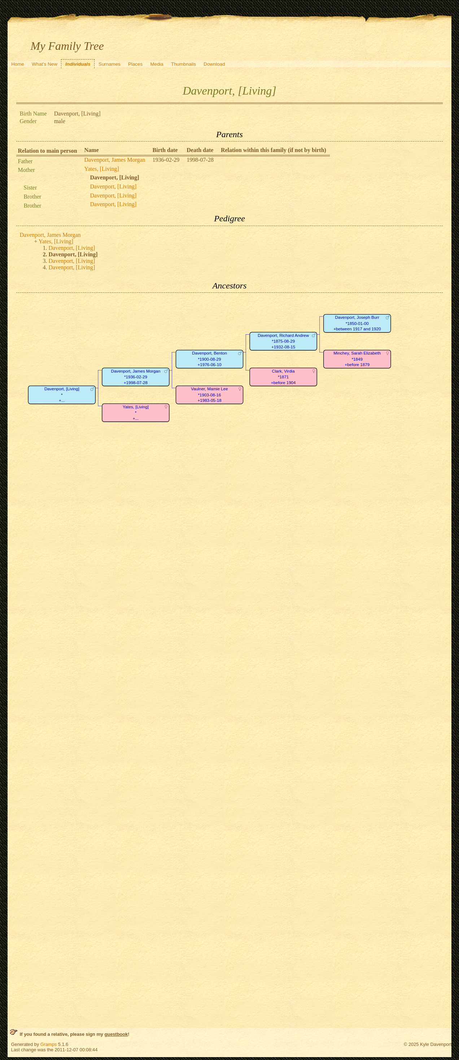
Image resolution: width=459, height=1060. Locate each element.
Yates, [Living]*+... (135, 412)
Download (214, 64)
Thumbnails (183, 64)
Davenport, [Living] (113, 186)
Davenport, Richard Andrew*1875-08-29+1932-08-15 (283, 341)
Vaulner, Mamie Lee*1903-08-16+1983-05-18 (209, 395)
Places (135, 64)
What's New (44, 64)
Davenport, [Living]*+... (61, 395)
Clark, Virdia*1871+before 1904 (283, 377)
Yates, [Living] (101, 169)
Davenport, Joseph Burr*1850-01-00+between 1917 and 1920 (357, 323)
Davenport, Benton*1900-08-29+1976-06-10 (209, 359)
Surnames (110, 64)
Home (17, 64)
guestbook (116, 1034)
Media (156, 64)
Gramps (48, 1044)
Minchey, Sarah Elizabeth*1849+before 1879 (357, 359)
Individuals (78, 64)
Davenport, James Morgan (114, 160)
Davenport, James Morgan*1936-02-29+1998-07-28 (135, 377)
